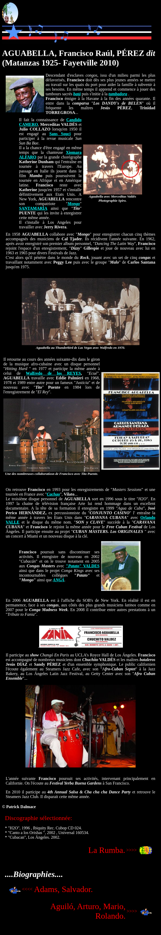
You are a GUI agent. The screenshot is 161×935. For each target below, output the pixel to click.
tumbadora (117, 94)
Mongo (74, 203)
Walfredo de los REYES (53, 373)
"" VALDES (83, 566)
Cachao (53, 494)
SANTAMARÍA (33, 208)
